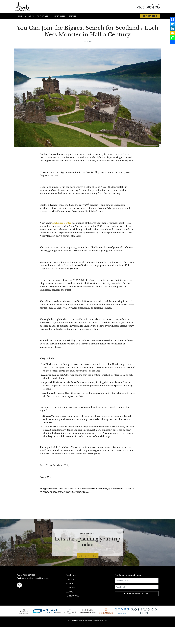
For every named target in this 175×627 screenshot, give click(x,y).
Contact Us (71, 580)
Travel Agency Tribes (100, 620)
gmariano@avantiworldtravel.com (35, 578)
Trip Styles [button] (42, 16)
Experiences (59, 16)
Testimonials (72, 588)
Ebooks (69, 592)
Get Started (150, 16)
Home (19, 16)
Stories (72, 16)
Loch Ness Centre (61, 223)
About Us (29, 16)
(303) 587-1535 (148, 7)
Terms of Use (72, 596)
